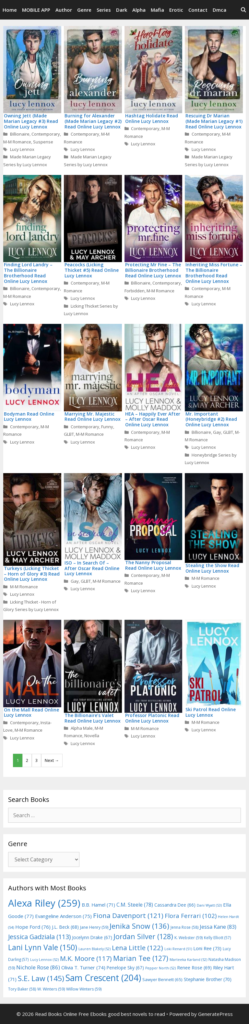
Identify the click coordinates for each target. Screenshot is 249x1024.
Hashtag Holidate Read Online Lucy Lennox (151, 118)
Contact (198, 10)
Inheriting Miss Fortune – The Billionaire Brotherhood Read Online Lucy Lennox (213, 272)
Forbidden (134, 291)
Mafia (157, 10)
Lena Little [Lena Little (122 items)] (137, 947)
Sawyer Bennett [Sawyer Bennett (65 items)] (162, 979)
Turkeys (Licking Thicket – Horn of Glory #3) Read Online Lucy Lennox (32, 573)
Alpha (139, 10)
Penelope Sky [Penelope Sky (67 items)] (125, 967)
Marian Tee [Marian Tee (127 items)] (140, 958)
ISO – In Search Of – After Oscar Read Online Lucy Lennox (92, 568)
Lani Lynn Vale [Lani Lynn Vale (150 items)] (42, 947)
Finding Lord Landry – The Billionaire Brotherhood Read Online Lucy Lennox (28, 272)
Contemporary (45, 134)
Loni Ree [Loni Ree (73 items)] (207, 948)
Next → (52, 760)
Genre (84, 10)
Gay (217, 432)
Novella (91, 735)
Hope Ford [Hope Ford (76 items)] (33, 927)
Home (10, 10)
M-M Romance (17, 142)
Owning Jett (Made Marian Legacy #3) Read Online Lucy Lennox (31, 121)
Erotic (176, 10)
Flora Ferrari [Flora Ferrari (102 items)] (191, 915)
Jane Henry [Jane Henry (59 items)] (94, 927)
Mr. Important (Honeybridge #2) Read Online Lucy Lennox (211, 419)
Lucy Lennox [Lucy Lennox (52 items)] (44, 959)
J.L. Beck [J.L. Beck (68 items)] (65, 927)
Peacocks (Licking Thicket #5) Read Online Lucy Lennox (92, 270)
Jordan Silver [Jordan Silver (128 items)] (143, 936)
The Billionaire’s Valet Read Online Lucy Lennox (93, 718)
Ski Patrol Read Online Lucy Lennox (210, 712)
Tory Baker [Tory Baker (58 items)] (22, 989)
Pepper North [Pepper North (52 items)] (160, 968)
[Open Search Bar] (243, 10)
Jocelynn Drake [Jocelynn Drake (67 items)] (92, 937)
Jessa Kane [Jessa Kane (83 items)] (218, 926)
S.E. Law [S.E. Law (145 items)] (41, 978)
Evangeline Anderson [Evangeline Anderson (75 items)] (63, 916)
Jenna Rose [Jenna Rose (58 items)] (184, 927)
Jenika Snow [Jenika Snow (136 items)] (139, 926)
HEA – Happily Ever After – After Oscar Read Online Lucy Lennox (152, 419)
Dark (121, 10)
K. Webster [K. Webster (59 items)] (188, 937)
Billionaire (20, 134)
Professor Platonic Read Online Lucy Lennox (152, 718)
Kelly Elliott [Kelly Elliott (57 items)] (217, 937)
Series (104, 10)
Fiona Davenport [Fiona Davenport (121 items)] (128, 915)
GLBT (69, 434)
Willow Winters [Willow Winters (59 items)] (83, 989)
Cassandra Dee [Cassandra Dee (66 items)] (175, 905)
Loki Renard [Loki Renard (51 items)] (178, 949)
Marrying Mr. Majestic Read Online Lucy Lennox (93, 416)
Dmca (219, 10)
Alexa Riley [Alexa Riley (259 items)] (44, 903)
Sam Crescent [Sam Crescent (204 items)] (103, 978)
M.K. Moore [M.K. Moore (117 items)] (86, 958)
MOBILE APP (36, 10)
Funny (107, 427)
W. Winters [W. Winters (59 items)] (51, 989)
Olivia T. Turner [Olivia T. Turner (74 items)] (83, 967)
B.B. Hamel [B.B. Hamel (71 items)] (98, 905)
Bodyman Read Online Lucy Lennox (29, 416)
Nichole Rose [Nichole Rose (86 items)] (38, 967)
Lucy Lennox (22, 149)
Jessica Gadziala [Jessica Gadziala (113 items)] (39, 936)
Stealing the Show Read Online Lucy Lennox (212, 568)
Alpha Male (82, 728)
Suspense (43, 142)
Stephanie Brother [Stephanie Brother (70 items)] (207, 979)
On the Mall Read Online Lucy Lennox (31, 712)
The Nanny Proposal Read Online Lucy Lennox (153, 565)
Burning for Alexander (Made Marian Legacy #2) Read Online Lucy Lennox (93, 121)
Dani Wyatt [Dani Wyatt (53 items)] (209, 905)
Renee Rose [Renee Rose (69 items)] (194, 967)
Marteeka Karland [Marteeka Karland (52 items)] (188, 959)
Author (63, 10)
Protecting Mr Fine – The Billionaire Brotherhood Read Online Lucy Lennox (153, 270)
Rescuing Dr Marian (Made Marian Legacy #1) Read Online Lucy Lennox (214, 121)
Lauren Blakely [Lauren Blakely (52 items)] (94, 949)
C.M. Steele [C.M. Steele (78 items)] (134, 904)
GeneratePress (215, 1014)
